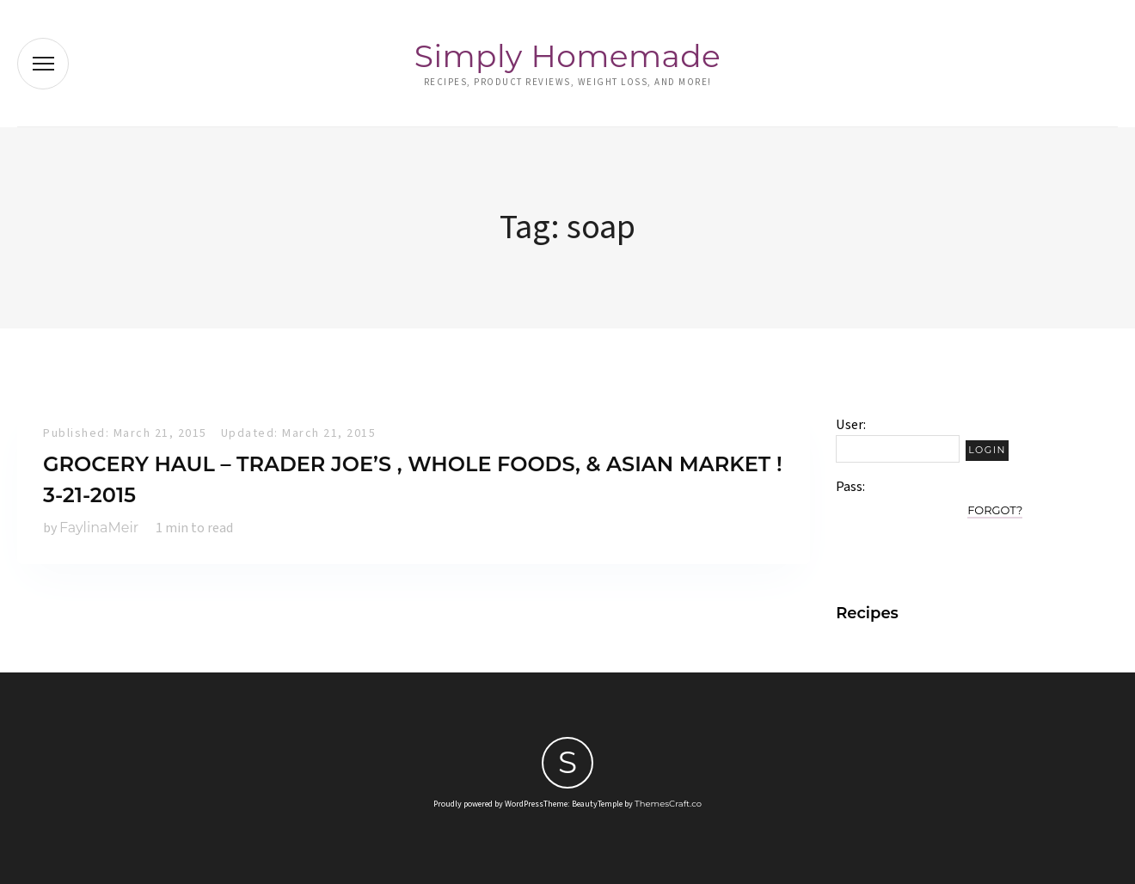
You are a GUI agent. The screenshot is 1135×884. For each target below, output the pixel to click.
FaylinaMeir (98, 527)
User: (851, 424)
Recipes (867, 613)
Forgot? (994, 510)
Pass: (850, 486)
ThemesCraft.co (668, 803)
